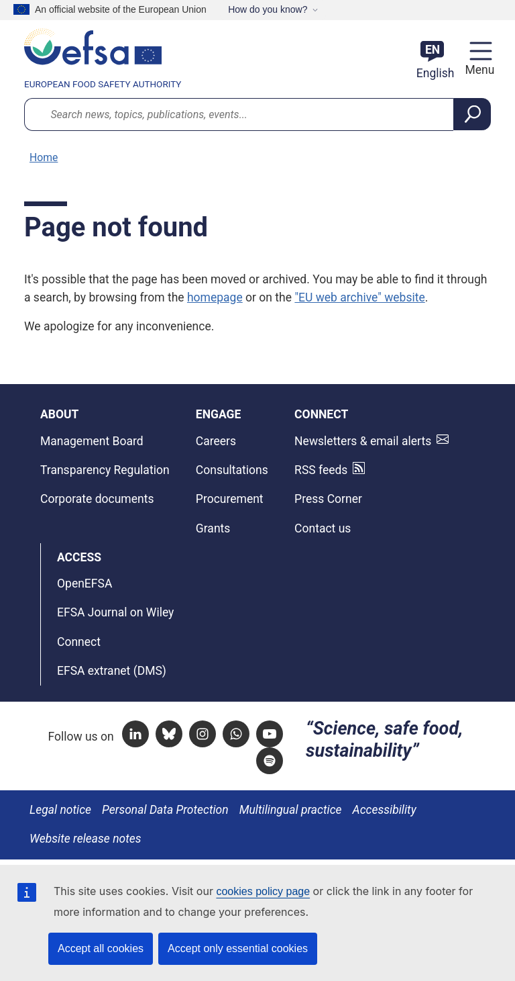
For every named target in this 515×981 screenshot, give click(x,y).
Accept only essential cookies (238, 948)
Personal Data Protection (165, 809)
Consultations (232, 470)
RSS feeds (320, 470)
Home (44, 157)
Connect (79, 642)
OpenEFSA (84, 583)
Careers (216, 441)
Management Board (92, 441)
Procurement (230, 499)
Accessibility (384, 809)
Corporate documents (97, 499)
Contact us (322, 528)
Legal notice (60, 809)
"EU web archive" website (359, 297)
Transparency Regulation (105, 470)
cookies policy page (263, 891)
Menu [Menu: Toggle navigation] (478, 70)
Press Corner (328, 499)
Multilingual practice (290, 809)
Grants (213, 528)
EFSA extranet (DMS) (111, 671)
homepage (215, 297)
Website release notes (85, 838)
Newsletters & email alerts (362, 441)
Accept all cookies (101, 948)
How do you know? (267, 9)
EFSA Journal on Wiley (115, 612)
